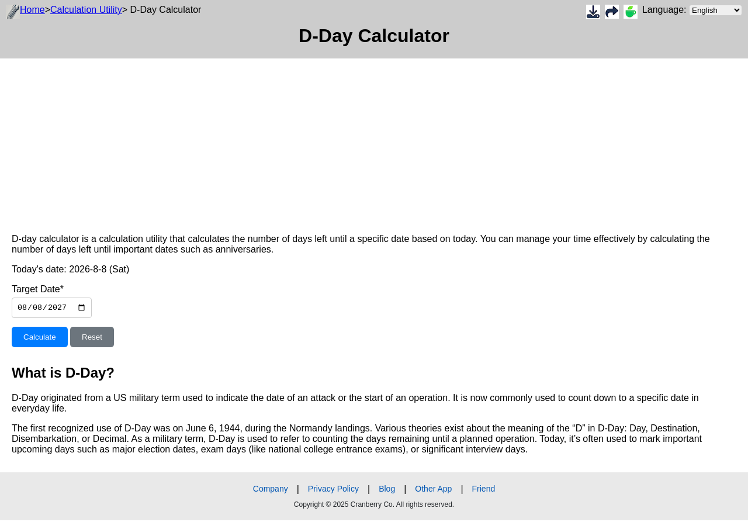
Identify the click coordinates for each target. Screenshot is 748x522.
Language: (692, 10)
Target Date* (38, 289)
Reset (92, 338)
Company (270, 490)
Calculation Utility (86, 10)
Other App (433, 490)
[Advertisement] (350, 140)
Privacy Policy (333, 490)
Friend (484, 490)
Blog (387, 490)
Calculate (39, 338)
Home (32, 10)
